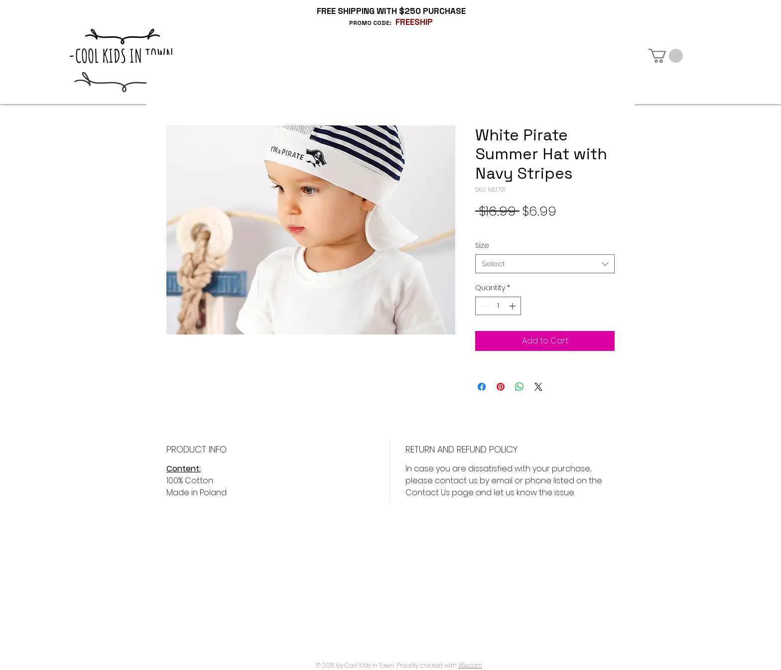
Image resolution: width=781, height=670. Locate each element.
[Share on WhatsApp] (519, 387)
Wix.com (470, 665)
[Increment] (513, 306)
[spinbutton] (498, 306)
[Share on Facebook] (482, 387)
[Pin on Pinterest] (501, 387)
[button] (666, 56)
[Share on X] (538, 387)
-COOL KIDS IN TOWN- (124, 55)
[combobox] (545, 263)
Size (482, 245)
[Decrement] (483, 306)
